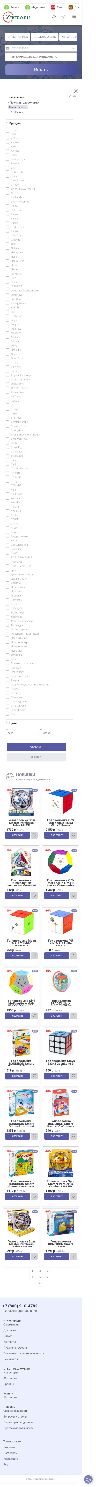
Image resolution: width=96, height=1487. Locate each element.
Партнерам (10, 1458)
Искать (41, 69)
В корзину (18, 836)
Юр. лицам (10, 1383)
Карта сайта (10, 1463)
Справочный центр (15, 1415)
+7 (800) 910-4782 (20, 1311)
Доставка (9, 1335)
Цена (11, 723)
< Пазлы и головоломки (23, 102)
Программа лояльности (18, 1433)
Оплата (7, 1341)
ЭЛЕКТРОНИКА (18, 36)
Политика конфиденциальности (23, 1358)
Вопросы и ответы (15, 1421)
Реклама (9, 1452)
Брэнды (13, 123)
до (55, 732)
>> (40, 1288)
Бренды (8, 1389)
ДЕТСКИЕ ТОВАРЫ (74, 36)
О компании (11, 1329)
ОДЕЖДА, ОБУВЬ (45, 36)
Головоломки (17, 107)
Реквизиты (10, 1364)
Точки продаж (12, 1446)
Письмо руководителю (18, 1427)
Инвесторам (11, 1377)
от (21, 732)
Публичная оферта (15, 1352)
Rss (5, 1469)
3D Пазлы (17, 112)
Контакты (9, 1346)
